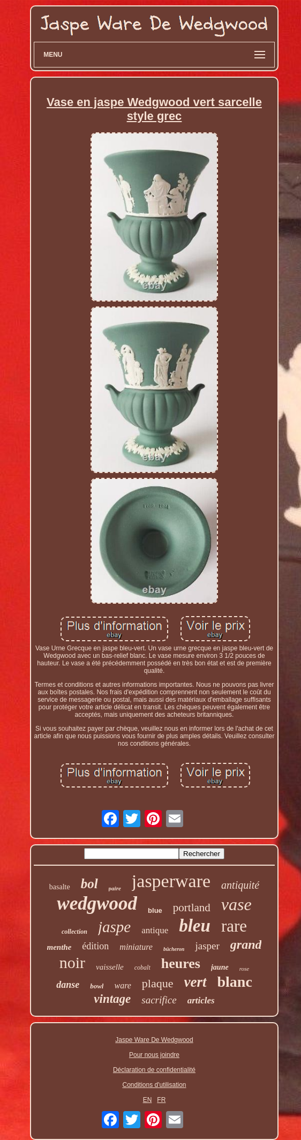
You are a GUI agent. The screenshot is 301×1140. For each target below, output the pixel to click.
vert (195, 982)
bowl (96, 986)
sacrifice (158, 1000)
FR (161, 1100)
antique (154, 930)
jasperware (171, 881)
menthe (59, 947)
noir (72, 962)
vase (236, 904)
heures (180, 963)
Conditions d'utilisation (154, 1085)
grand (246, 944)
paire (115, 888)
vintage (112, 999)
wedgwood (97, 903)
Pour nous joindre (154, 1055)
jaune (220, 967)
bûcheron (173, 949)
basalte (59, 887)
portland (191, 907)
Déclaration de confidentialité (154, 1070)
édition (95, 946)
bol (89, 883)
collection (74, 931)
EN (147, 1100)
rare (234, 926)
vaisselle (110, 967)
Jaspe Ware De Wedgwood (154, 1040)
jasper (207, 945)
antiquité (240, 885)
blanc (234, 981)
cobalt (142, 967)
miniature (136, 946)
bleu (194, 925)
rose (244, 968)
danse (67, 984)
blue (155, 910)
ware (122, 985)
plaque (158, 983)
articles (201, 1000)
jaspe (114, 926)
